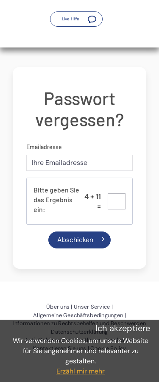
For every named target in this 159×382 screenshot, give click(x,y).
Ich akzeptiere (122, 328)
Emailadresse (44, 147)
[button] (76, 19)
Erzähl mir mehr (80, 371)
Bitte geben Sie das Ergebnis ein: (56, 199)
